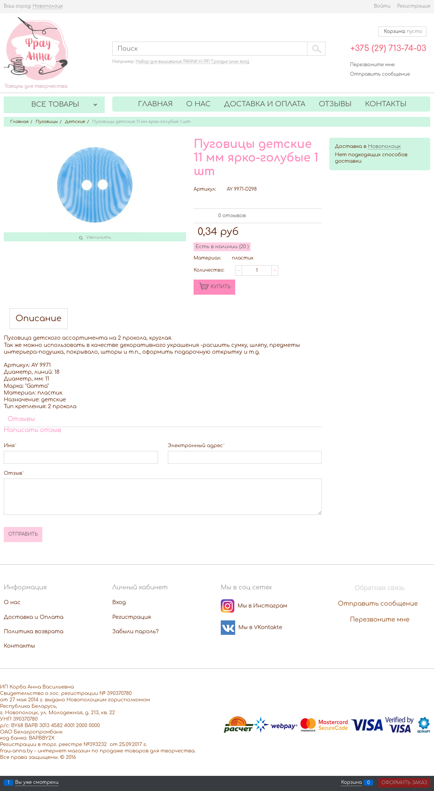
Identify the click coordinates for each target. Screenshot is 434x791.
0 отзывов (232, 215)
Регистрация (413, 6)
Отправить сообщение (380, 74)
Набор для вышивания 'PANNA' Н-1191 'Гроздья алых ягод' (193, 61)
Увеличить (98, 237)
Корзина (351, 783)
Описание (39, 318)
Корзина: (402, 31)
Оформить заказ (404, 782)
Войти (382, 6)
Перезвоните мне (372, 64)
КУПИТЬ (221, 286)
